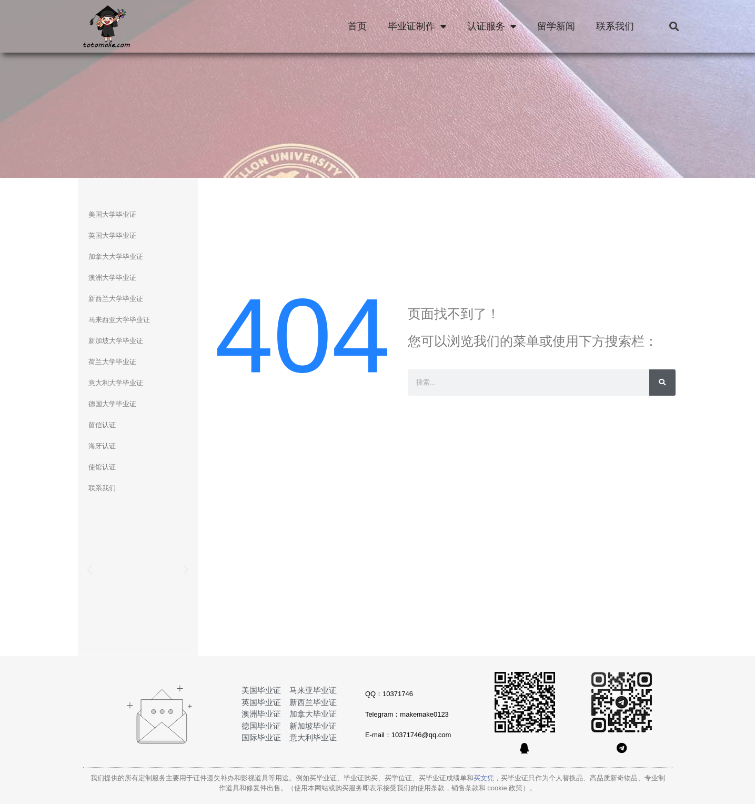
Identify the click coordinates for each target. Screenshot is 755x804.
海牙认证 (102, 446)
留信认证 (102, 425)
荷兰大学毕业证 (112, 362)
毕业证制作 (417, 26)
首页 (357, 26)
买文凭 (484, 778)
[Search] (662, 382)
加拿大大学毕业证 (115, 256)
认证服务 (491, 26)
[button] (674, 26)
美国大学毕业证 (112, 214)
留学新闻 (556, 26)
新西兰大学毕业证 (115, 299)
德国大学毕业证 (112, 404)
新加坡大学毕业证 (115, 341)
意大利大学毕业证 (115, 383)
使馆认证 (102, 467)
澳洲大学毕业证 (112, 278)
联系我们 (615, 26)
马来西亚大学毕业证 (119, 320)
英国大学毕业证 (112, 235)
